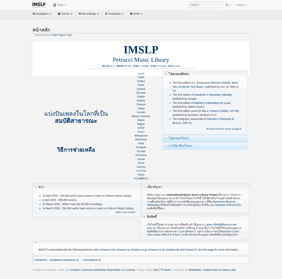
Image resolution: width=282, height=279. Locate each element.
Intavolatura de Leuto (218, 103)
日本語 (141, 128)
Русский (141, 151)
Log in (242, 4)
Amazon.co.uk (156, 249)
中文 (136, 178)
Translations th (92, 259)
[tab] (205, 74)
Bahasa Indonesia (141, 116)
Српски (141, 159)
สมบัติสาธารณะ (76, 120)
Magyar (141, 124)
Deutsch (141, 89)
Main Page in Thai (62, 35)
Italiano (141, 120)
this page (208, 249)
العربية (141, 73)
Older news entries (125, 212)
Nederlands (141, 139)
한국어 (141, 132)
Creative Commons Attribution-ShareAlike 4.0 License (102, 269)
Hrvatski (141, 112)
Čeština (141, 81)
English (141, 96)
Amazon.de (172, 249)
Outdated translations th (64, 259)
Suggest (237, 129)
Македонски (141, 135)
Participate (114, 13)
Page (59, 5)
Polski (141, 143)
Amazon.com (107, 249)
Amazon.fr (191, 249)
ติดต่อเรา (191, 231)
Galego (141, 108)
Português (141, 147)
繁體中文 (143, 178)
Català (141, 77)
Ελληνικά (141, 92)
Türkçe (141, 174)
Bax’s (205, 111)
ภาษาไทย (141, 170)
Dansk (141, 85)
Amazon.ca (123, 249)
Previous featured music (218, 129)
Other (136, 13)
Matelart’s (199, 103)
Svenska (141, 167)
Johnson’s (216, 82)
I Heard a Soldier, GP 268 (224, 111)
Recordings (89, 13)
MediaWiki (194, 269)
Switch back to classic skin (220, 269)
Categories (40, 259)
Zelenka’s (211, 119)
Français (141, 104)
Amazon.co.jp (139, 249)
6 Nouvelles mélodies (219, 94)
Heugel (192, 98)
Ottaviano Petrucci (225, 205)
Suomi (141, 163)
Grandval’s (200, 94)
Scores (65, 13)
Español (141, 100)
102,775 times (162, 269)
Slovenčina (141, 155)
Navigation (42, 13)
